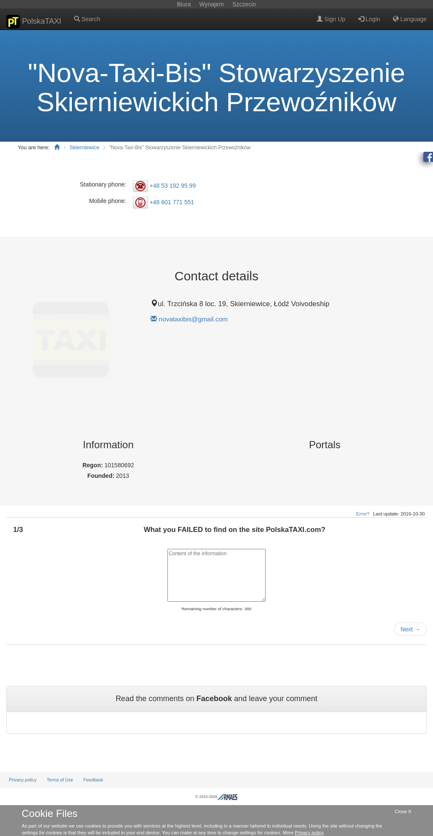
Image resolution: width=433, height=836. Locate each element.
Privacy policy (22, 779)
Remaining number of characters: (212, 608)
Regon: (93, 465)
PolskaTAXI (33, 21)
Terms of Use (60, 779)
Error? (363, 513)
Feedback (93, 779)
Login (369, 19)
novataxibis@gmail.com (193, 319)
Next (410, 629)
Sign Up (331, 19)
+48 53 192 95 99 (173, 185)
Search (87, 19)
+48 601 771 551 (172, 202)
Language (410, 19)
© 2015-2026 (216, 797)
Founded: (102, 475)
